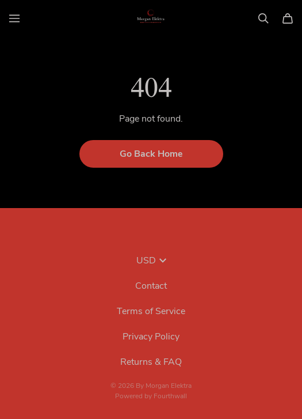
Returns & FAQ (151, 362)
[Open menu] (14, 18)
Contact (151, 286)
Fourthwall (170, 396)
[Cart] (287, 18)
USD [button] (151, 260)
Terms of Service (151, 311)
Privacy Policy (151, 336)
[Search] (263, 18)
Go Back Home (151, 154)
